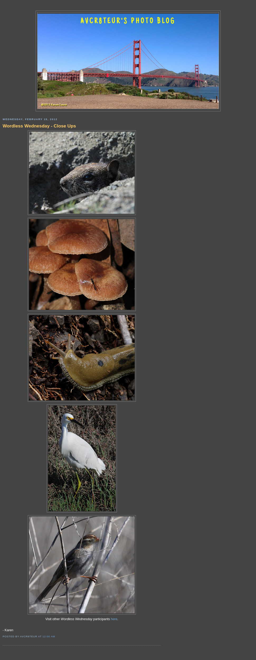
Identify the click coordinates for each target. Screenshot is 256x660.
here (114, 619)
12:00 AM (48, 636)
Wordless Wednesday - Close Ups (39, 126)
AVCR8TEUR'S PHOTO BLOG (128, 22)
